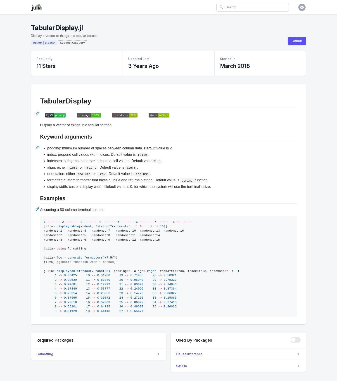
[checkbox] (296, 340)
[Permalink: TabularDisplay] (38, 113)
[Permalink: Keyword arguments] (38, 147)
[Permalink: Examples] (38, 209)
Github (297, 41)
